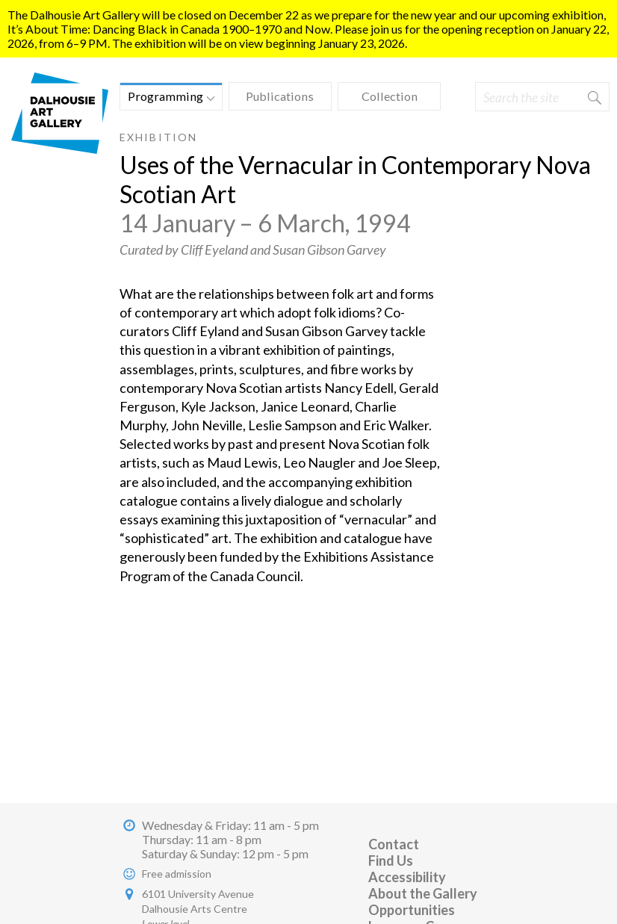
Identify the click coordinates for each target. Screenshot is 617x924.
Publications (280, 96)
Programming (167, 98)
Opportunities (411, 910)
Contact (393, 844)
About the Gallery (422, 893)
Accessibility (407, 877)
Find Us (390, 860)
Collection (390, 96)
